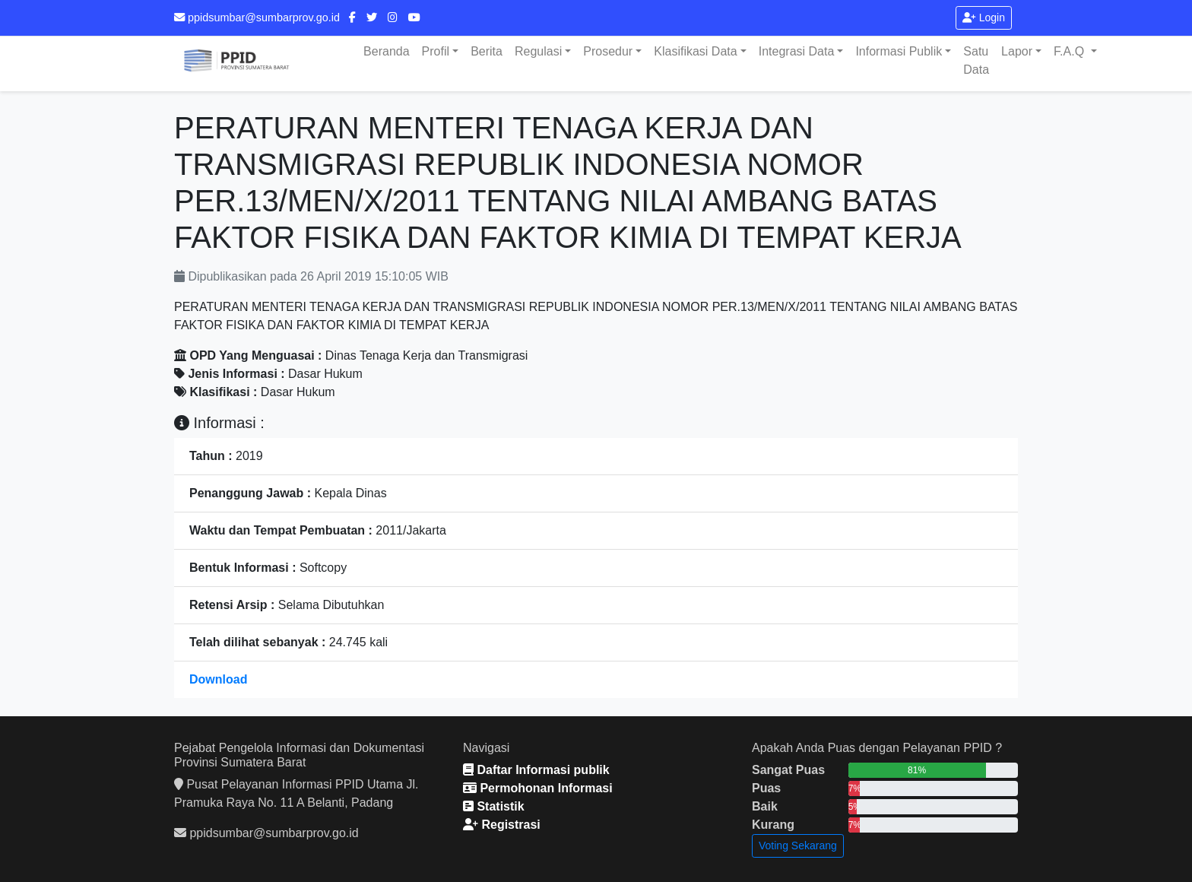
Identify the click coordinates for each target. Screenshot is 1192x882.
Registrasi (502, 824)
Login (983, 17)
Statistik (494, 806)
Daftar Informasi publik (536, 769)
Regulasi (538, 51)
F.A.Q (1070, 51)
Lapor (1016, 51)
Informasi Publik (898, 51)
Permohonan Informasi (538, 788)
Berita (486, 51)
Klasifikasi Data (695, 51)
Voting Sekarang (798, 845)
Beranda (386, 51)
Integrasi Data (797, 51)
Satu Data (976, 60)
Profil (435, 51)
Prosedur (607, 51)
